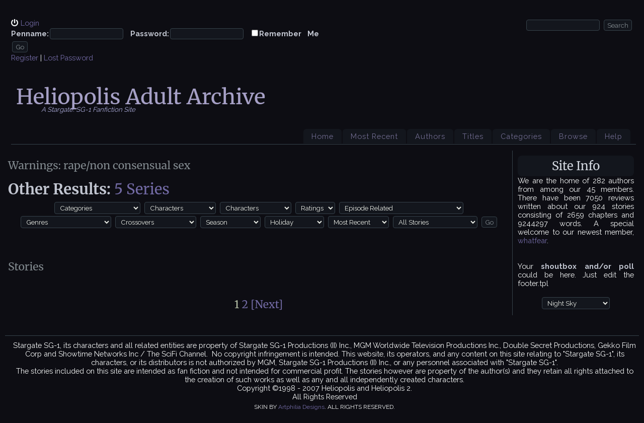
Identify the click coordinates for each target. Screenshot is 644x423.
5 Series (142, 189)
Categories (521, 136)
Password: (149, 33)
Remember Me (289, 33)
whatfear (532, 240)
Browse (573, 136)
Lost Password (68, 57)
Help (613, 136)
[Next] (267, 304)
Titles (473, 136)
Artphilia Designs (301, 406)
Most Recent (374, 136)
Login (30, 23)
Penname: (30, 33)
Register (24, 57)
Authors (430, 136)
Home (322, 136)
